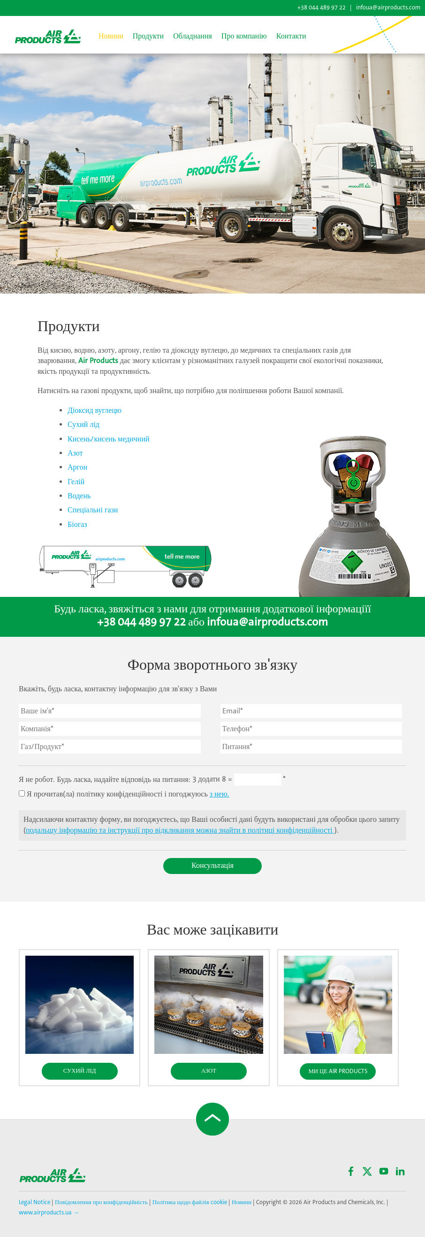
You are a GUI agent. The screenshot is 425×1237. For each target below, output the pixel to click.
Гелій (76, 482)
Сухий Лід (79, 1071)
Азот (75, 453)
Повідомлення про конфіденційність (101, 1202)
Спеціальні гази (93, 510)
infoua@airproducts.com (388, 8)
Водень (79, 496)
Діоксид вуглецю (94, 411)
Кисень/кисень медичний (109, 439)
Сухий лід (83, 425)
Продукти (148, 36)
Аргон (77, 467)
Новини (111, 36)
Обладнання (192, 36)
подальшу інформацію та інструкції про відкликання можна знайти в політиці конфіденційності (180, 830)
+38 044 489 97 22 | (325, 8)
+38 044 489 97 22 (141, 622)
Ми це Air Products (337, 1071)
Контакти (291, 36)
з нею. (219, 794)
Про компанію (244, 36)
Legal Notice (35, 1202)
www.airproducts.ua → (49, 1213)
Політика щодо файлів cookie (189, 1202)
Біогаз (77, 525)
